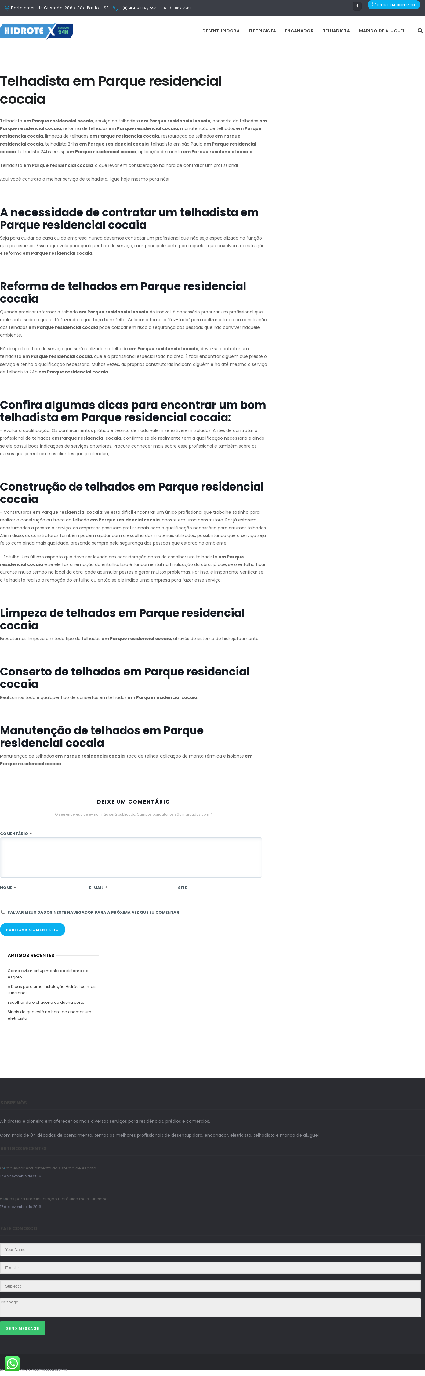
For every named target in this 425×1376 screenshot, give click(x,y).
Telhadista (259, 31)
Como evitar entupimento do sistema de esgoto (48, 974)
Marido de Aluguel (305, 31)
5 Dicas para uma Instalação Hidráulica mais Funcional (52, 990)
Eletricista (185, 31)
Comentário (16, 834)
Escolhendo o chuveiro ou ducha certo (46, 1002)
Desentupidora (144, 31)
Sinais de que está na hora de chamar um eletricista (49, 1015)
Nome (8, 888)
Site (182, 888)
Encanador (223, 31)
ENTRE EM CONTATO (394, 7)
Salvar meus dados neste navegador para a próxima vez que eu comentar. (93, 912)
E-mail (98, 888)
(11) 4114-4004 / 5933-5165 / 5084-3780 (156, 8)
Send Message (22, 1328)
